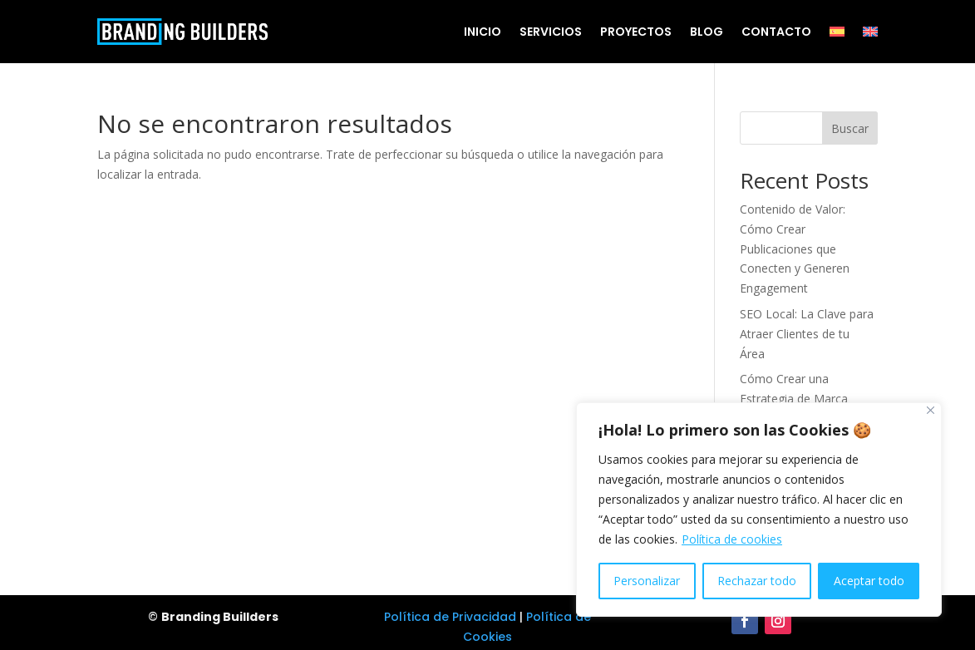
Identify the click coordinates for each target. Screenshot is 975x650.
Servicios (551, 31)
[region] (759, 509)
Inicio (482, 31)
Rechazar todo (756, 580)
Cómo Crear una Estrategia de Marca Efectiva (794, 398)
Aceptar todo (869, 580)
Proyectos (636, 31)
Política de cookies (732, 539)
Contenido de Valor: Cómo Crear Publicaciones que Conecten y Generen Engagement (794, 248)
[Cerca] (930, 410)
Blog (706, 31)
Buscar (850, 128)
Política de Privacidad (450, 616)
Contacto (776, 31)
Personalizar (646, 580)
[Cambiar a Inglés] (870, 31)
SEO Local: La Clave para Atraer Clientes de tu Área (807, 334)
